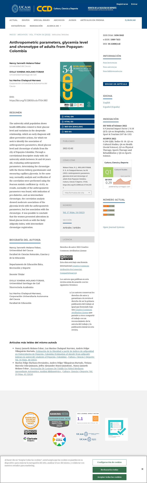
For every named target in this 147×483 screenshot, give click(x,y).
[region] (73, 469)
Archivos (59, 20)
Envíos (25, 20)
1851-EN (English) (73, 126)
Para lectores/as (110, 62)
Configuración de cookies (109, 462)
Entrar (134, 4)
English (106, 102)
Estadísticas (18, 26)
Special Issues (42, 20)
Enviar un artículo (116, 84)
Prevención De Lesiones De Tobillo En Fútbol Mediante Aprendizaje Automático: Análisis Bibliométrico (49, 370)
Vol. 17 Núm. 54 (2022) (39, 34)
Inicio (12, 34)
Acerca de (53, 26)
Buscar (130, 20)
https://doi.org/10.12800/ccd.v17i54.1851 (28, 100)
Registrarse (122, 4)
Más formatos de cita (74, 193)
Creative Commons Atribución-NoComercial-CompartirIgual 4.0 (74, 269)
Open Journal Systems (113, 227)
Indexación (36, 26)
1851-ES (67, 131)
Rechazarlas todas (109, 469)
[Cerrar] (142, 469)
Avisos (72, 20)
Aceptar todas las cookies (109, 477)
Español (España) (111, 107)
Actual (13, 20)
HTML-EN (69, 116)
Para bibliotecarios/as (112, 71)
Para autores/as (110, 67)
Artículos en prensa (92, 20)
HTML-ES (68, 121)
